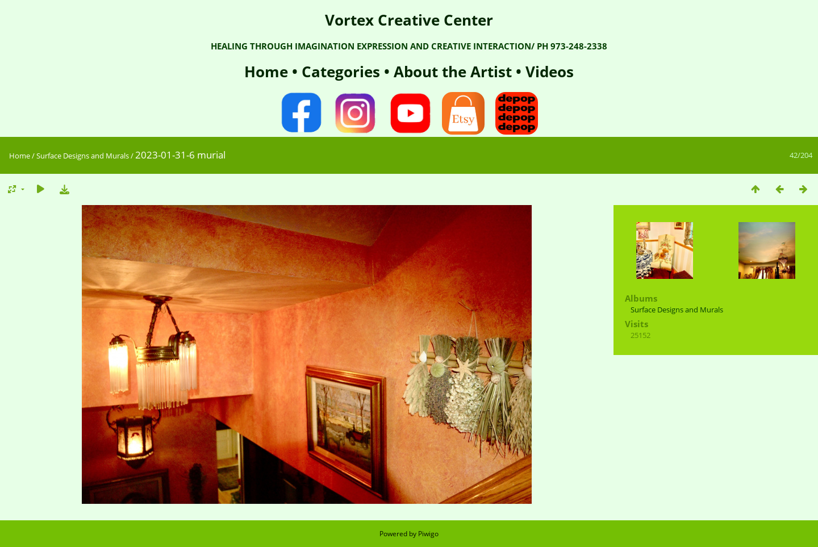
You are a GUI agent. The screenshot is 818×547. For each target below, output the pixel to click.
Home (268, 71)
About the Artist (453, 71)
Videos (547, 71)
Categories (343, 71)
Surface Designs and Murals (82, 156)
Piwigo (428, 533)
